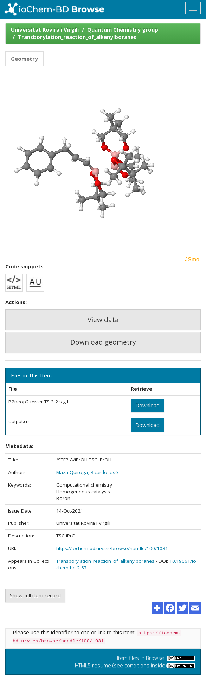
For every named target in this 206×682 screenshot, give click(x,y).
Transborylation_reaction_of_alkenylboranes (77, 36)
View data (103, 319)
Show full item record (35, 595)
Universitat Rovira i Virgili (45, 29)
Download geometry (103, 342)
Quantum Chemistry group (122, 29)
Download (147, 405)
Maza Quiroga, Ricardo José (87, 472)
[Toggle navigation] (193, 8)
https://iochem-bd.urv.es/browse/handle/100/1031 (112, 548)
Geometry (24, 58)
